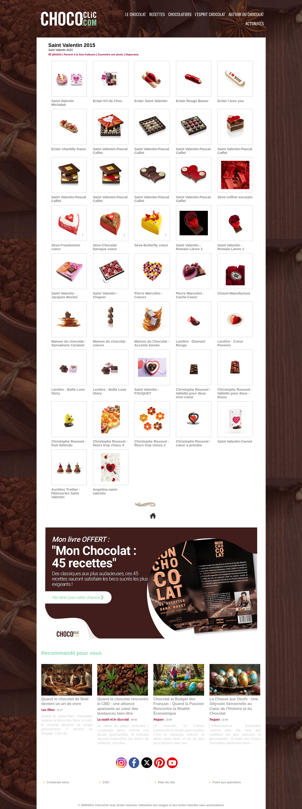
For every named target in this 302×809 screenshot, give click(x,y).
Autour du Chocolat (246, 14)
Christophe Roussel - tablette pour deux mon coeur (192, 393)
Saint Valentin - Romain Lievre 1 (230, 247)
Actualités (254, 23)
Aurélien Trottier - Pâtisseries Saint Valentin (65, 493)
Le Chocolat (135, 14)
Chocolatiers (180, 14)
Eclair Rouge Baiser (191, 101)
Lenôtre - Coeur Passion (230, 343)
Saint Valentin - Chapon (105, 295)
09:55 (130, 714)
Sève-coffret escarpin (234, 197)
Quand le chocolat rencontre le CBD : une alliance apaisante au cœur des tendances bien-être (122, 703)
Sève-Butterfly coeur (150, 245)
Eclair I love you (230, 101)
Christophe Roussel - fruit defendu (68, 443)
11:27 (57, 709)
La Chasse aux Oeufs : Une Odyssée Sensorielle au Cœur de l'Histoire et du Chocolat (233, 703)
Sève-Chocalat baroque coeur (104, 247)
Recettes (157, 14)
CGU (104, 780)
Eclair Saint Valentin (150, 101)
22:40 (223, 714)
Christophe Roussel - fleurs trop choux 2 (151, 443)
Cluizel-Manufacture (233, 293)
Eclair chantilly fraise (67, 149)
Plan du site (164, 780)
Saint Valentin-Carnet (234, 441)
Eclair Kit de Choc (107, 101)
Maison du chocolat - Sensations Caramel (67, 343)
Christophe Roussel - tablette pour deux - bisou (234, 393)
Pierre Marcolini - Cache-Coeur (189, 295)
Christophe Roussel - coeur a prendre (192, 443)
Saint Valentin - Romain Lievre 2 (188, 247)
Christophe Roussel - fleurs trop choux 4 (109, 443)
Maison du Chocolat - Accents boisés (151, 343)
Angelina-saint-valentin (105, 491)
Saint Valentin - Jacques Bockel (63, 295)
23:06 (167, 718)
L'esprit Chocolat (210, 14)
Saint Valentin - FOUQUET (146, 391)
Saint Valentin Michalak (62, 103)
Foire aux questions (223, 780)
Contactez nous (55, 780)
